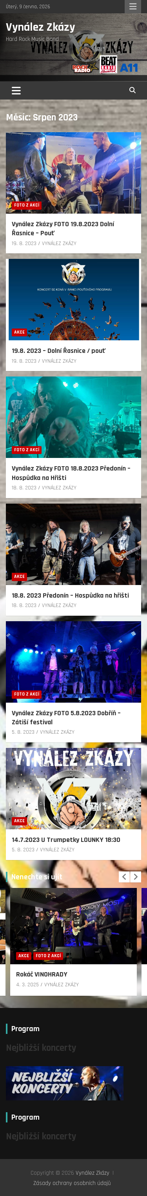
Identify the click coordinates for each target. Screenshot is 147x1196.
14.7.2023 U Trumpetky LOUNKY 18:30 (66, 839)
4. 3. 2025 (27, 984)
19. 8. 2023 (24, 243)
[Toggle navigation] (16, 90)
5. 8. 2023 (23, 732)
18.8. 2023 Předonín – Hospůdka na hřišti (70, 595)
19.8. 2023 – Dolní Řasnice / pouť (58, 350)
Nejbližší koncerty (41, 1048)
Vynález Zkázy (40, 27)
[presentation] (124, 876)
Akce (19, 332)
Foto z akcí (26, 205)
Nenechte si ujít (36, 877)
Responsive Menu (133, 6)
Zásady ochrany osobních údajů (72, 1183)
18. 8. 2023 (24, 487)
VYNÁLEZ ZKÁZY (59, 243)
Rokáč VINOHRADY (41, 974)
